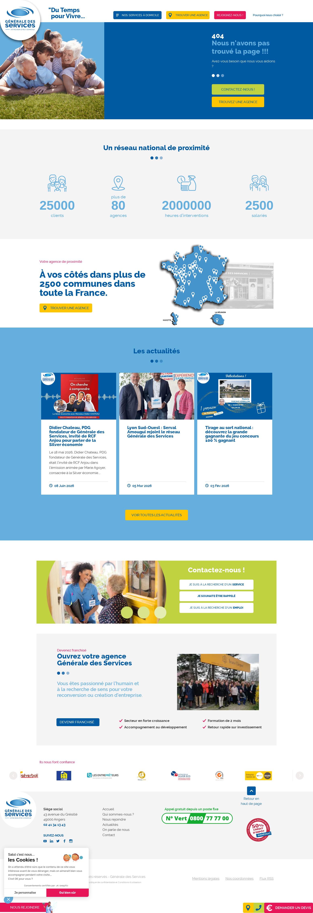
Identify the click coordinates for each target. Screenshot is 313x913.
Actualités (110, 825)
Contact (108, 835)
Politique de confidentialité (101, 882)
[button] (8, 899)
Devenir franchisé (77, 722)
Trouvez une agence (238, 102)
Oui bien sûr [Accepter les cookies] (30, 892)
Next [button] (300, 776)
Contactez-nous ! (238, 89)
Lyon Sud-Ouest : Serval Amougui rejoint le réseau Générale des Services (153, 432)
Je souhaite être (216, 596)
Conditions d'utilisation (129, 882)
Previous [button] (13, 776)
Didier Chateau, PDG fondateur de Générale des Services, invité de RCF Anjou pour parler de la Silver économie (76, 436)
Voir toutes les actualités (156, 515)
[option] (78, 434)
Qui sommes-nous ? (118, 814)
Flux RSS (266, 878)
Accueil (108, 809)
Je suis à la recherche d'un (216, 584)
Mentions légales (205, 878)
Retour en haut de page (251, 801)
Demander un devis (288, 908)
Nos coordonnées (239, 878)
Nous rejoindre (114, 819)
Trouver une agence (69, 308)
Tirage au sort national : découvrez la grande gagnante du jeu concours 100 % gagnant (232, 434)
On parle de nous (115, 830)
